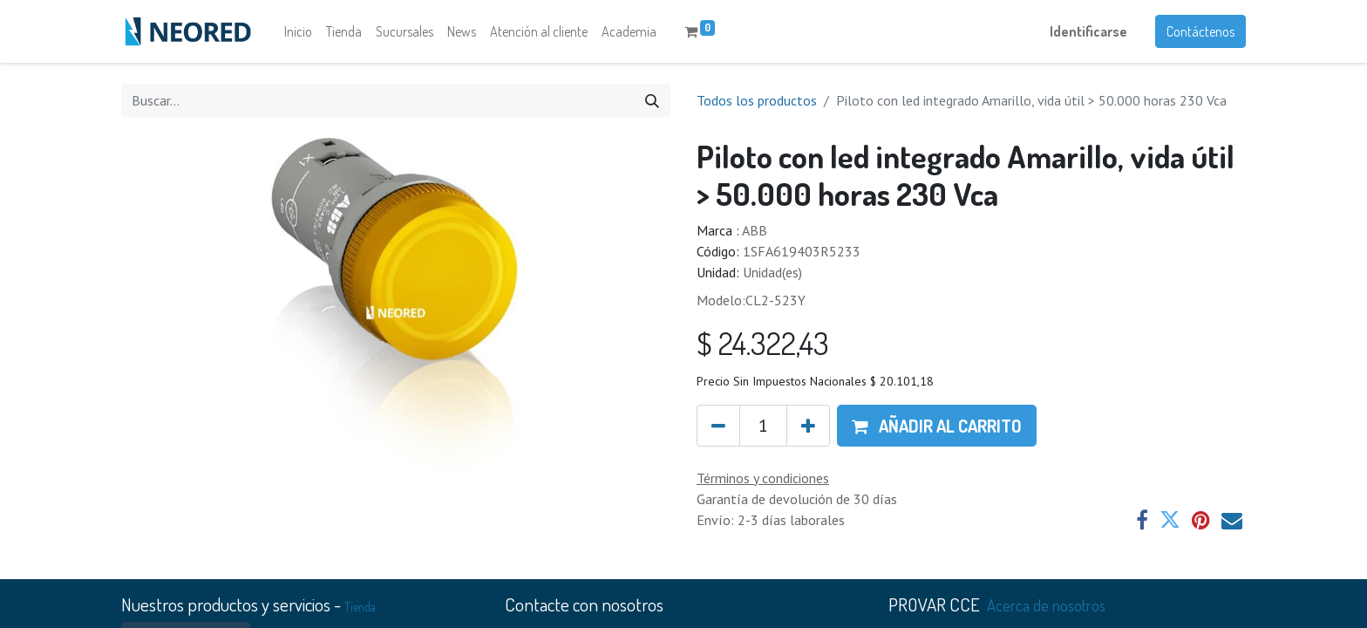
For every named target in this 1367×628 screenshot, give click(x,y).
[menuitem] (298, 31)
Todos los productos (757, 100)
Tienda (360, 606)
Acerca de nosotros (1046, 605)
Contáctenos (1200, 31)
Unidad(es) (772, 272)
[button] (937, 426)
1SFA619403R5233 (801, 251)
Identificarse (1088, 31)
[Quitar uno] (718, 426)
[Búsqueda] (652, 100)
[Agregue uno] (808, 426)
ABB (754, 230)
